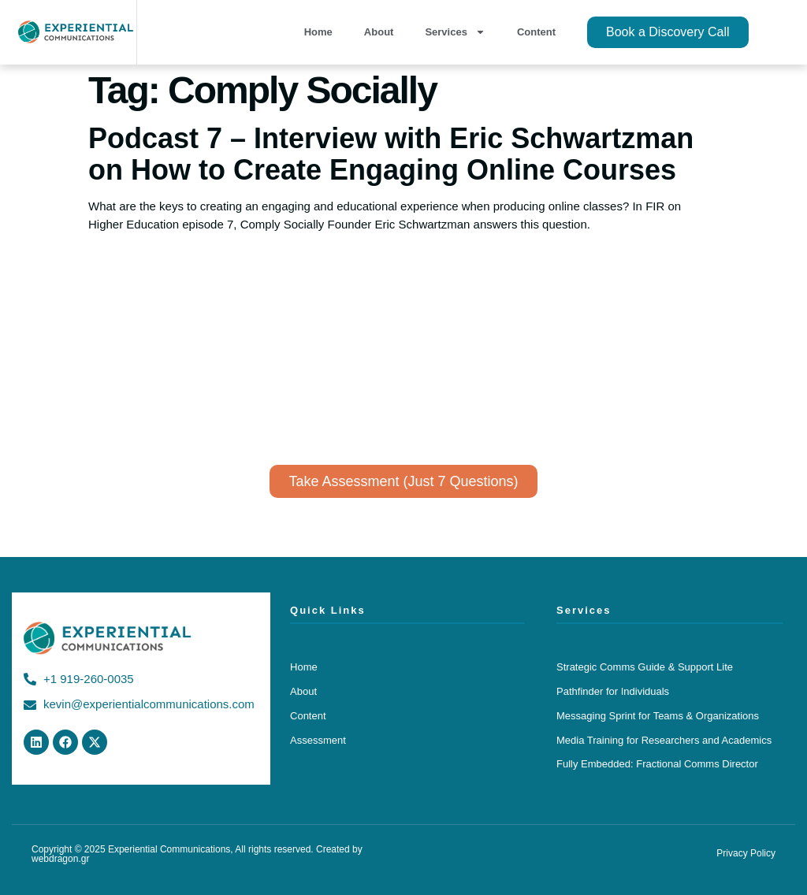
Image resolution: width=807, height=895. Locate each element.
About (379, 32)
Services (455, 32)
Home (318, 32)
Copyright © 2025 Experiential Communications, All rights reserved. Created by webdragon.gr (197, 854)
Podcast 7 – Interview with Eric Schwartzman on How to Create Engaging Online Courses (391, 154)
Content (536, 32)
